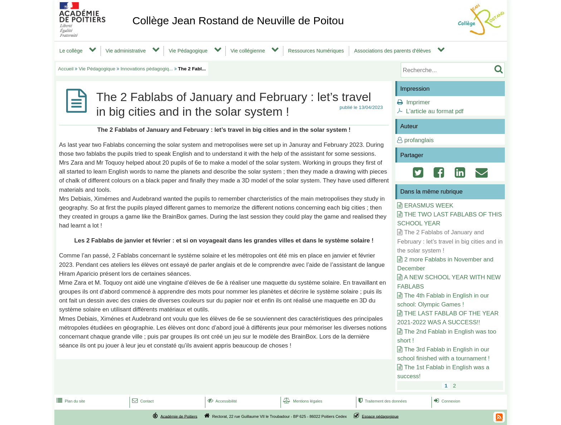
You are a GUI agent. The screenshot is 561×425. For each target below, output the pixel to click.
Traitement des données (382, 401)
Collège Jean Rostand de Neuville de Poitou (238, 20)
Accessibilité (221, 401)
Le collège (71, 51)
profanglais (419, 140)
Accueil (65, 68)
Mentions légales (302, 401)
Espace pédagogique (380, 416)
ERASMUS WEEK (428, 205)
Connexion (446, 401)
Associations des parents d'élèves (392, 51)
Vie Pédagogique (188, 51)
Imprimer (418, 102)
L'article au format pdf (435, 111)
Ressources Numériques (316, 51)
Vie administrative (126, 51)
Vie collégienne (247, 51)
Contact (142, 401)
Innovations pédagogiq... (147, 68)
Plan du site (70, 401)
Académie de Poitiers (178, 416)
